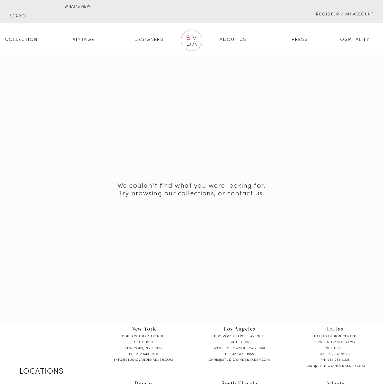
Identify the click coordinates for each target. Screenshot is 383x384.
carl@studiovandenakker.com (335, 366)
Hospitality (353, 40)
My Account (359, 14)
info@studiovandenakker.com (143, 360)
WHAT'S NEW (77, 7)
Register (327, 14)
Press (300, 40)
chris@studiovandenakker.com (239, 360)
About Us (233, 40)
